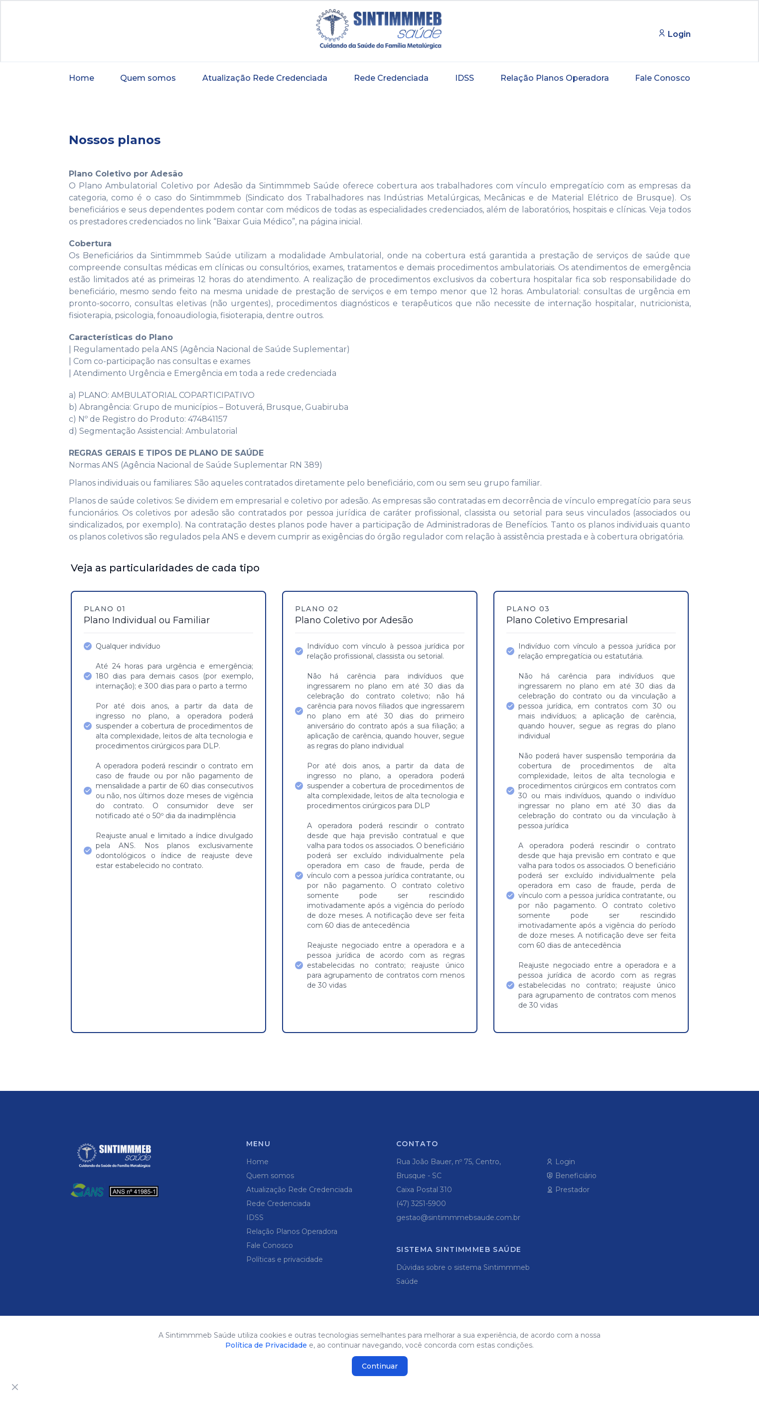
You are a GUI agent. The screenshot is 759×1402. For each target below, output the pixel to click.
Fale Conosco (662, 78)
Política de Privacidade (266, 1345)
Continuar (380, 1366)
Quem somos (148, 78)
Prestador (568, 1189)
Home (81, 78)
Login (560, 1161)
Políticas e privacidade (284, 1259)
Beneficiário (571, 1175)
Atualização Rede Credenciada (264, 78)
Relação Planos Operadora (554, 78)
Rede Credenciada (391, 78)
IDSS (464, 78)
